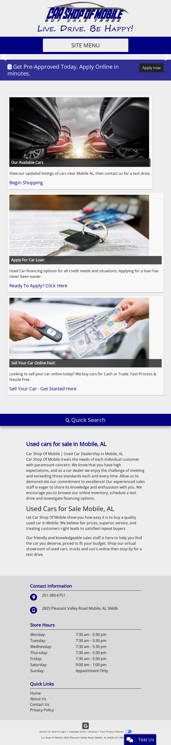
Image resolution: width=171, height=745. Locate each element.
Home (35, 693)
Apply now (151, 67)
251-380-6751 (53, 595)
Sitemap (92, 731)
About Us (38, 698)
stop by (126, 548)
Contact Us (39, 704)
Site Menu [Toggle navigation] (85, 45)
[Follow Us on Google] (85, 725)
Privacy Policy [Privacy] (42, 710)
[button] (4, 57)
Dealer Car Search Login (52, 731)
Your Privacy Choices (116, 731)
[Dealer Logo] (85, 16)
